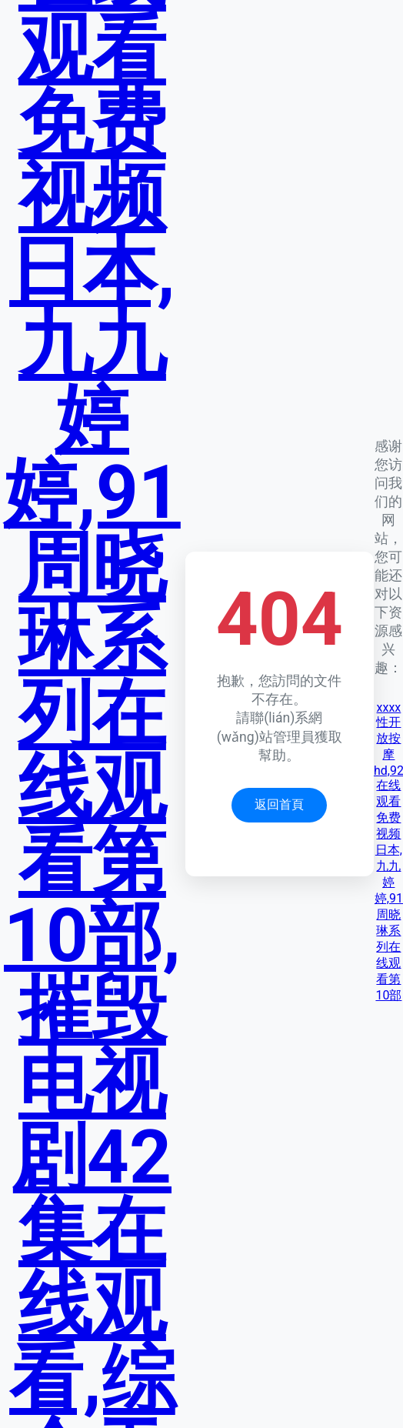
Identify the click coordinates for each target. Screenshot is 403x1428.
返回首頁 (279, 804)
